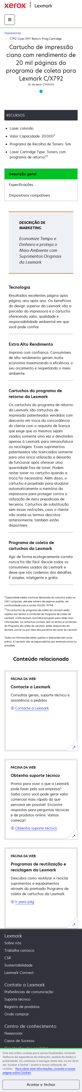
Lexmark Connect (19, 972)
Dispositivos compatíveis (29, 195)
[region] (41, 1070)
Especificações (21, 184)
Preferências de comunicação (28, 991)
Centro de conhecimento (30, 1026)
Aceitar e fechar (41, 1084)
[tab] (41, 174)
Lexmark (13, 936)
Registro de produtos (22, 1006)
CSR (7, 957)
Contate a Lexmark (24, 985)
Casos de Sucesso (19, 1040)
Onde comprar (16, 1014)
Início (56, 6)
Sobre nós (12, 943)
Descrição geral (22, 174)
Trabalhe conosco (19, 950)
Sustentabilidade (18, 965)
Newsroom (13, 1033)
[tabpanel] (41, 397)
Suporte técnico (17, 999)
